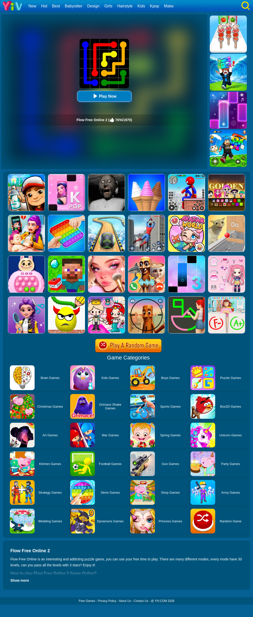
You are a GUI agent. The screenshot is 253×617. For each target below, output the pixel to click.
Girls (108, 6)
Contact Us (141, 601)
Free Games (87, 601)
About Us (125, 601)
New (32, 6)
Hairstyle (125, 6)
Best (56, 6)
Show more (19, 580)
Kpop (154, 6)
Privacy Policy (107, 601)
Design (93, 6)
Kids (141, 6)
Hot (44, 6)
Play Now (104, 96)
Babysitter (73, 6)
